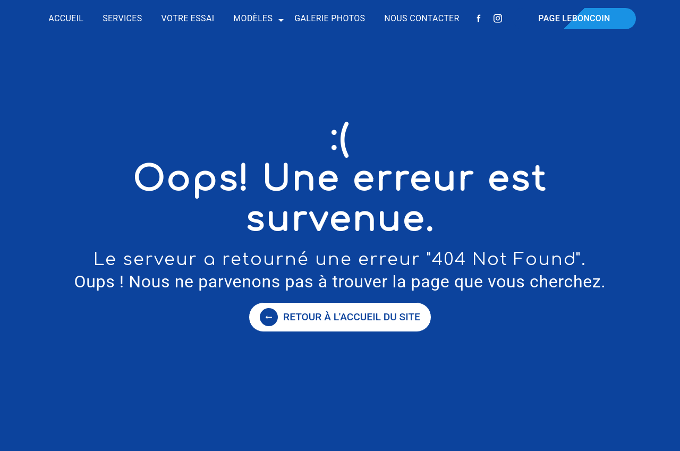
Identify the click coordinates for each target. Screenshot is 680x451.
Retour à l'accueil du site (340, 317)
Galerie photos (329, 18)
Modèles (253, 18)
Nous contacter (421, 18)
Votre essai (188, 18)
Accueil (65, 18)
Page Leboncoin (574, 18)
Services (122, 18)
